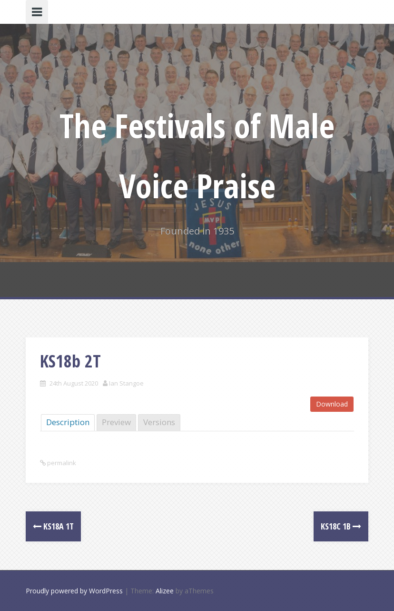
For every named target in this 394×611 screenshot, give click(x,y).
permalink (61, 462)
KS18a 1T (53, 526)
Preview (116, 422)
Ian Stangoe (126, 383)
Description (67, 422)
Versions (159, 422)
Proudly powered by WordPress (74, 590)
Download (332, 403)
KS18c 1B (341, 526)
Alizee (165, 590)
